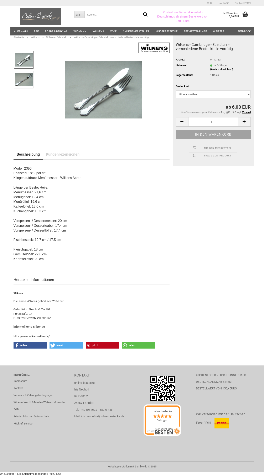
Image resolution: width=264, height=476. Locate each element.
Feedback (244, 31)
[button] (210, 3)
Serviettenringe (195, 31)
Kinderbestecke (166, 31)
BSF (36, 31)
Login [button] (224, 3)
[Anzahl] (213, 122)
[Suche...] (79, 14)
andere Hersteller (136, 31)
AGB (16, 409)
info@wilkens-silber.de (29, 326)
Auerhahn (21, 31)
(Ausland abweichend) (221, 69)
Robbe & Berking (56, 31)
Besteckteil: (183, 86)
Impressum (20, 381)
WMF (113, 31)
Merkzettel (243, 3)
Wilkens (98, 31)
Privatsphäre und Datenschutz (31, 416)
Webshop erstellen (119, 466)
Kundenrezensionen (62, 154)
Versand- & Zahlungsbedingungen (33, 395)
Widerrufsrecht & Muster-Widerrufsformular (39, 402)
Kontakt (18, 388)
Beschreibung (28, 154)
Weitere (218, 31)
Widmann (79, 31)
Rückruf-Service (23, 423)
